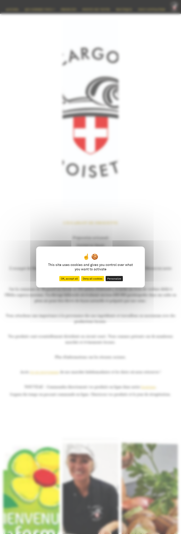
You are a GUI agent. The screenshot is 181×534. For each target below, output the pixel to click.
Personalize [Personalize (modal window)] (114, 278)
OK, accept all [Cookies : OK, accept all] (69, 278)
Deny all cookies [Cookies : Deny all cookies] (92, 278)
